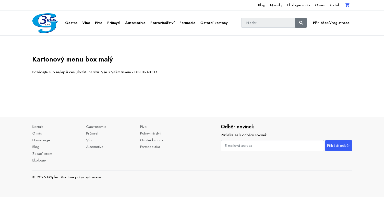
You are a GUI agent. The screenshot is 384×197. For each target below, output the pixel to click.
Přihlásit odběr (338, 145)
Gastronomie (96, 126)
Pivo (98, 22)
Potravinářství (162, 22)
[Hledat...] (268, 23)
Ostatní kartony (214, 22)
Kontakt (335, 5)
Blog (261, 5)
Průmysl (113, 22)
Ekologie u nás (298, 5)
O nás (320, 5)
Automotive (135, 22)
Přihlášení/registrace (331, 22)
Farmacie (187, 22)
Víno (86, 22)
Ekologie (39, 160)
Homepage (41, 140)
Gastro (71, 22)
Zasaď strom (42, 153)
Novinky (276, 5)
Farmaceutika (150, 146)
